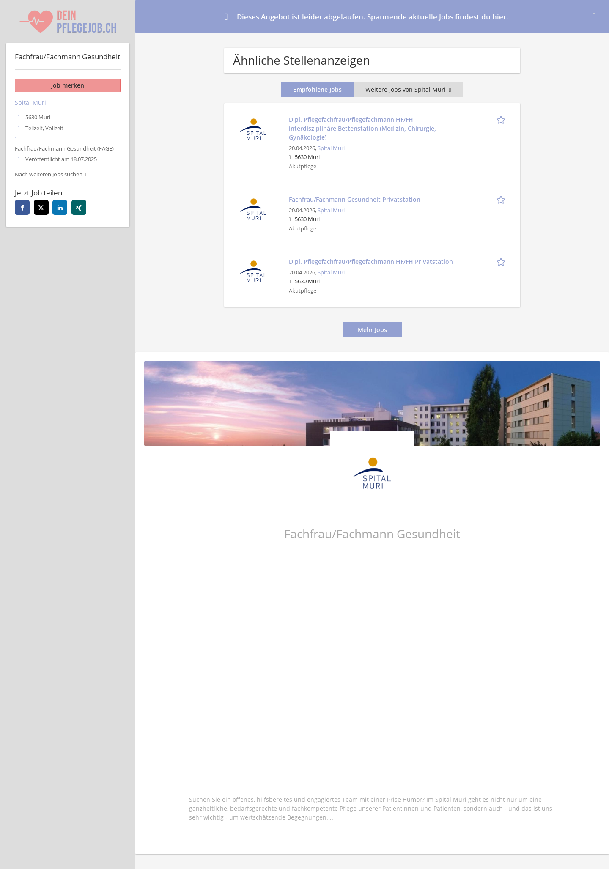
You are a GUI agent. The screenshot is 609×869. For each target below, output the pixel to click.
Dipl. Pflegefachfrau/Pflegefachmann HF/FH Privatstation (371, 262)
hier (499, 17)
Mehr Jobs (372, 330)
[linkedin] (59, 207)
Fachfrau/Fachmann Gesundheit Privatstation (354, 199)
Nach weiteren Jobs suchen (48, 174)
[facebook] (22, 207)
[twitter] (41, 207)
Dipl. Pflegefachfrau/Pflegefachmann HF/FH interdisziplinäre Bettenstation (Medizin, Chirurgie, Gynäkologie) (362, 128)
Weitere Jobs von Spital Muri (408, 89)
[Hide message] (596, 16)
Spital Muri (331, 148)
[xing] (78, 207)
